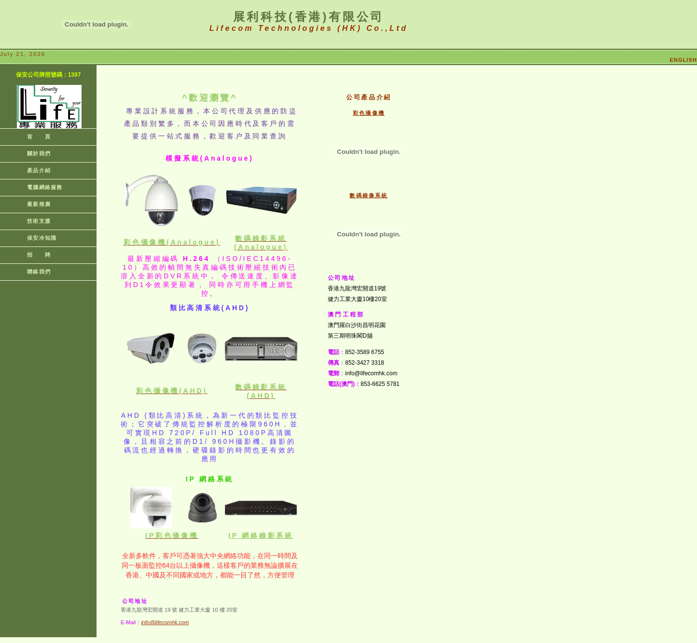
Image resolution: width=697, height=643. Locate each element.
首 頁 (30, 136)
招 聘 (30, 255)
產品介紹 (30, 170)
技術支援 (30, 221)
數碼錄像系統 (368, 195)
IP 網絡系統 (260, 535)
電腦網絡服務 (36, 187)
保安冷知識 (33, 238)
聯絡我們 (30, 271)
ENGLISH (683, 60)
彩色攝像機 (369, 113)
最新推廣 (30, 204)
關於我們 (30, 153)
